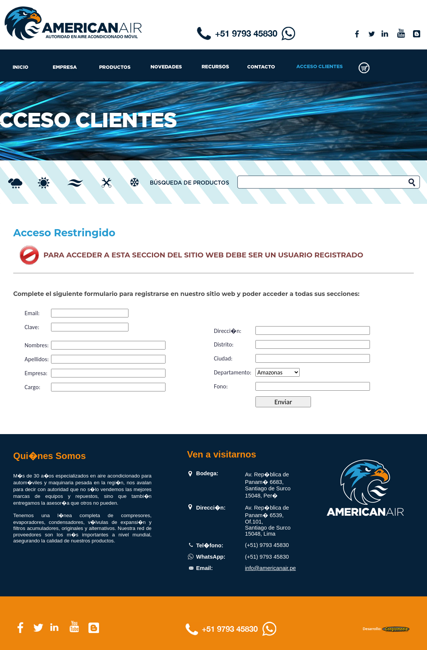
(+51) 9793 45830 (267, 545)
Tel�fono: (209, 545)
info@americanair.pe (270, 568)
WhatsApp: (210, 557)
